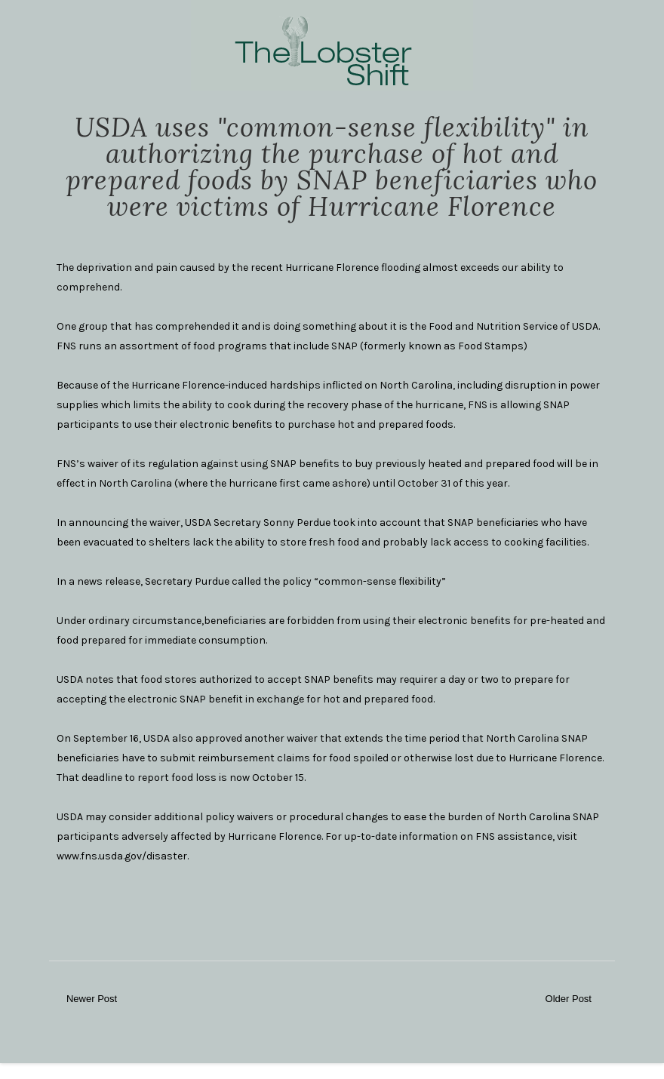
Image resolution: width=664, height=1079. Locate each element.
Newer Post (91, 998)
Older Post (569, 998)
